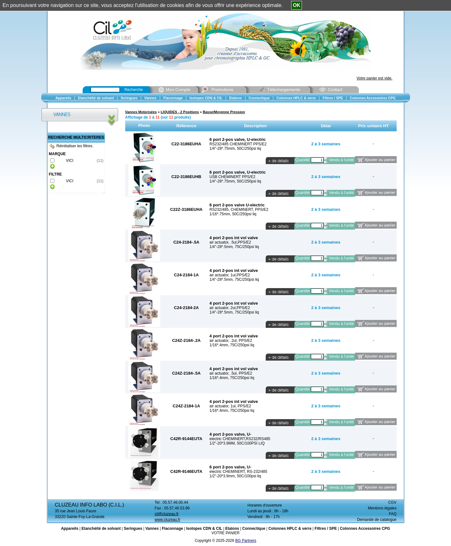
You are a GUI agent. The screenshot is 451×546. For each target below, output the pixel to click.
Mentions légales (382, 508)
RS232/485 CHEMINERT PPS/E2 (238, 144)
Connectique (253, 528)
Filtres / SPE (326, 528)
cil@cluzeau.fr (167, 514)
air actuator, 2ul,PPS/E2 (229, 308)
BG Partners (245, 540)
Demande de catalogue (376, 519)
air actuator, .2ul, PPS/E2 (230, 340)
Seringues (133, 528)
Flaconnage (172, 528)
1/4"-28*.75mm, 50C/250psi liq (235, 148)
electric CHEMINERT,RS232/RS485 (239, 439)
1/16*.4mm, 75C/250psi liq (231, 345)
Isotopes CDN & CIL (204, 528)
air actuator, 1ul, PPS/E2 (230, 406)
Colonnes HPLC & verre (289, 528)
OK (296, 5)
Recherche (134, 89)
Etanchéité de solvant (100, 528)
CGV (392, 502)
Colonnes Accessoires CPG (365, 528)
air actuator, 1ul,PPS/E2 (229, 275)
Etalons (232, 528)
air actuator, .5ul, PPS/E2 (230, 373)
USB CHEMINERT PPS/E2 (232, 177)
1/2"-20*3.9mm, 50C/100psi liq (235, 476)
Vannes (152, 528)
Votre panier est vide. (375, 78)
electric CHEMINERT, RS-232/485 (238, 471)
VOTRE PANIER (225, 533)
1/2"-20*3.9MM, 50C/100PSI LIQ (237, 443)
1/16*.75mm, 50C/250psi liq (232, 214)
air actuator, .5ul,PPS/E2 (230, 242)
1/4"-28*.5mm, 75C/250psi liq (234, 247)
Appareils (70, 528)
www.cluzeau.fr (168, 519)
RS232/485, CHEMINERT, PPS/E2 (238, 209)
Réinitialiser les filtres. (71, 146)
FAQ (392, 514)
